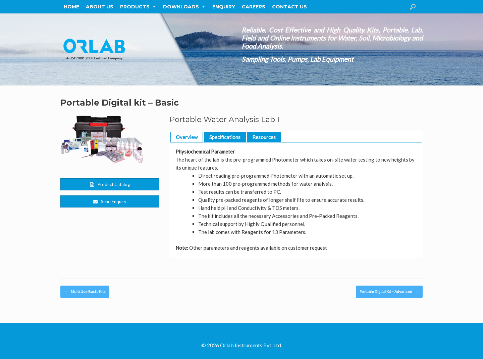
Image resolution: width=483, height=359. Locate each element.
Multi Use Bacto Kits (85, 292)
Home (71, 7)
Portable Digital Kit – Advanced (389, 292)
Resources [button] (264, 137)
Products (138, 7)
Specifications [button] (224, 137)
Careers (253, 7)
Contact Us (289, 7)
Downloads (184, 7)
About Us (99, 7)
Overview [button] (187, 137)
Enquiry (223, 7)
